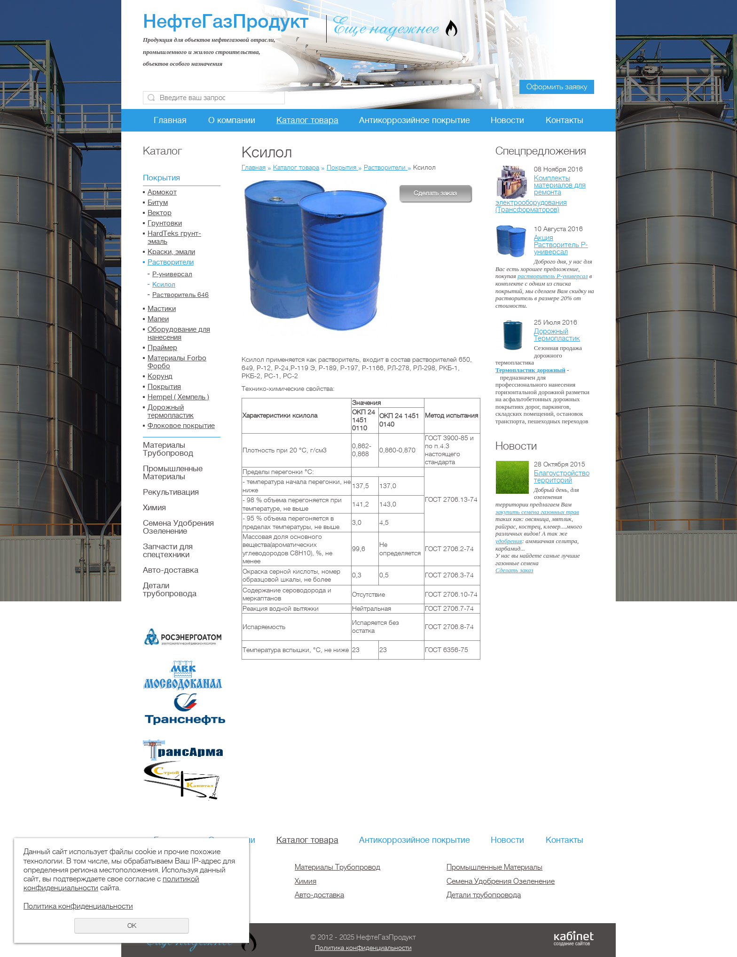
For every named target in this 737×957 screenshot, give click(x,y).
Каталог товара (307, 120)
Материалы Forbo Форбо (177, 362)
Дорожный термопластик (171, 412)
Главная (170, 120)
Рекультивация (171, 492)
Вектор (160, 213)
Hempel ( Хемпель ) (178, 397)
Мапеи (158, 319)
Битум (158, 203)
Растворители (171, 262)
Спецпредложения (540, 151)
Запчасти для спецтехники (168, 550)
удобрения (508, 541)
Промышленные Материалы (173, 472)
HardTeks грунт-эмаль (174, 238)
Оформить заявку (556, 87)
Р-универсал (172, 274)
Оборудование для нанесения (179, 334)
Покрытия (161, 177)
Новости (507, 120)
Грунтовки (165, 223)
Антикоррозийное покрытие (414, 120)
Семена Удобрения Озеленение (178, 527)
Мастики (162, 309)
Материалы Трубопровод (168, 449)
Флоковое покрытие (181, 426)
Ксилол (163, 284)
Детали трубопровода (169, 589)
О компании (231, 120)
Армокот (162, 192)
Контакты (564, 120)
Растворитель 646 (180, 294)
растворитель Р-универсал (552, 276)
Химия (154, 507)
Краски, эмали (171, 252)
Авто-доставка (170, 570)
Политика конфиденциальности (363, 947)
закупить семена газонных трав (537, 511)
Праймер (162, 348)
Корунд (160, 377)
